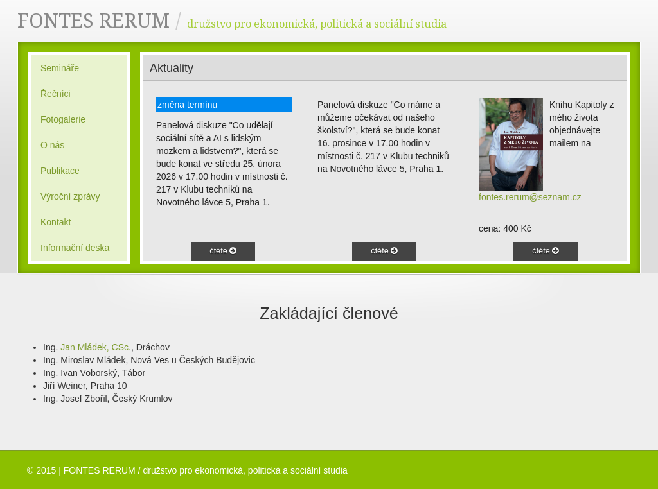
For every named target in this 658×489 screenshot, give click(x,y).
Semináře (59, 68)
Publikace (60, 171)
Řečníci (55, 94)
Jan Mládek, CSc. (95, 347)
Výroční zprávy (70, 196)
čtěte (222, 250)
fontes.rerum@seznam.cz (530, 197)
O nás (52, 145)
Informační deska (74, 248)
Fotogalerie (62, 119)
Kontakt (55, 222)
